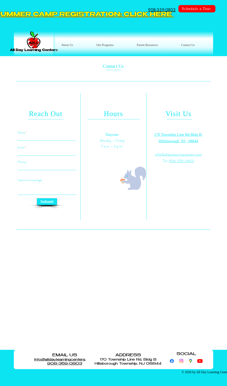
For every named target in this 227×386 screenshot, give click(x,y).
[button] (147, 45)
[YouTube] (200, 361)
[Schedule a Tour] (196, 8)
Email (21, 147)
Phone (22, 162)
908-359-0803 (181, 161)
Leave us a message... (31, 180)
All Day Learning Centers (34, 50)
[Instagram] (181, 361)
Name (21, 132)
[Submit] (47, 201)
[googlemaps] (190, 361)
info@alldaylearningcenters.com (178, 154)
